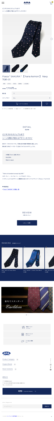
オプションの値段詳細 (8, 108)
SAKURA (19, 83)
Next (52, 39)
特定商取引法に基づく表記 (30, 108)
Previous (2, 39)
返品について (18, 108)
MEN (4, 83)
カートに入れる (22, 104)
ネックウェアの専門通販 (12, 416)
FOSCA (14, 83)
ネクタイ (9, 83)
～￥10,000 (26, 83)
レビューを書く (27, 223)
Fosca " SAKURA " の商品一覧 (11, 189)
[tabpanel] (27, 300)
